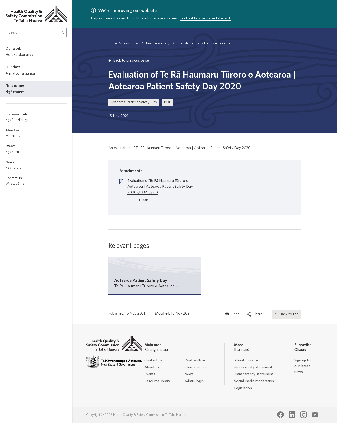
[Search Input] (36, 32)
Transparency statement (253, 374)
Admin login (194, 381)
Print (235, 315)
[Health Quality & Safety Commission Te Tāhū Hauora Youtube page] (315, 414)
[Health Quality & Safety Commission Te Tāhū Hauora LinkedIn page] (292, 414)
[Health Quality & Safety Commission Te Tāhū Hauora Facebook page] (280, 414)
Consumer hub (195, 367)
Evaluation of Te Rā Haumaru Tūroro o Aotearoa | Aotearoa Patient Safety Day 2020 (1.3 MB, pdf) (160, 186)
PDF (167, 102)
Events (149, 374)
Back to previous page (131, 60)
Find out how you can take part (205, 18)
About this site (246, 360)
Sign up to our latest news (302, 366)
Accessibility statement (253, 367)
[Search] (62, 32)
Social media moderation (254, 381)
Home (112, 43)
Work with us (195, 360)
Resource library (158, 43)
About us (151, 367)
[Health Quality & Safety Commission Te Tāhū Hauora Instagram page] (303, 414)
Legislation (243, 388)
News (189, 374)
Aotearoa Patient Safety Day (133, 102)
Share (257, 315)
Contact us (153, 360)
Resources (131, 43)
